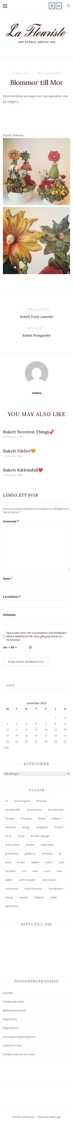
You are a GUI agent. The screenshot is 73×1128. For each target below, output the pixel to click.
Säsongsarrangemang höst (19, 1036)
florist (21, 836)
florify (8, 836)
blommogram (22, 801)
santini (8, 880)
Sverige (9, 897)
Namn (7, 578)
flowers (30, 844)
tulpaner (39, 897)
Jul (60, 853)
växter (53, 897)
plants (49, 862)
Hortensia (46, 853)
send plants (11, 888)
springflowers (56, 888)
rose (35, 871)
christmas (10, 827)
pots (61, 862)
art (6, 801)
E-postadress (12, 596)
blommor (41, 801)
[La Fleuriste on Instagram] (59, 6)
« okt (6, 747)
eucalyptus (42, 827)
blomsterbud (34, 809)
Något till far (10, 1019)
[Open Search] (68, 6)
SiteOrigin (55, 1117)
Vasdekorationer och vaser (19, 1054)
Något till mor (10, 1028)
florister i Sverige (40, 836)
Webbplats (9, 615)
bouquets (26, 818)
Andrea (36, 393)
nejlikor (35, 862)
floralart (58, 827)
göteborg (30, 853)
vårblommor (12, 906)
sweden (23, 897)
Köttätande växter (13, 1001)
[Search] (65, 683)
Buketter (8, 993)
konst (8, 862)
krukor (21, 862)
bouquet (10, 818)
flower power (12, 844)
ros (24, 871)
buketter (56, 818)
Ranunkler (10, 871)
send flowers (49, 880)
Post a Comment (49, 73)
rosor (60, 871)
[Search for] (36, 685)
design (26, 827)
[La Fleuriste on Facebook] (52, 6)
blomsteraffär (12, 809)
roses (47, 871)
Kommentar (11, 521)
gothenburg (11, 853)
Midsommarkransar (14, 1010)
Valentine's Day (12, 1045)
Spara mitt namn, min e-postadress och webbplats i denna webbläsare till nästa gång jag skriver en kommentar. (36, 636)
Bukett (41, 818)
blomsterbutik (55, 809)
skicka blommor (33, 888)
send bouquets (27, 880)
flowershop (47, 844)
